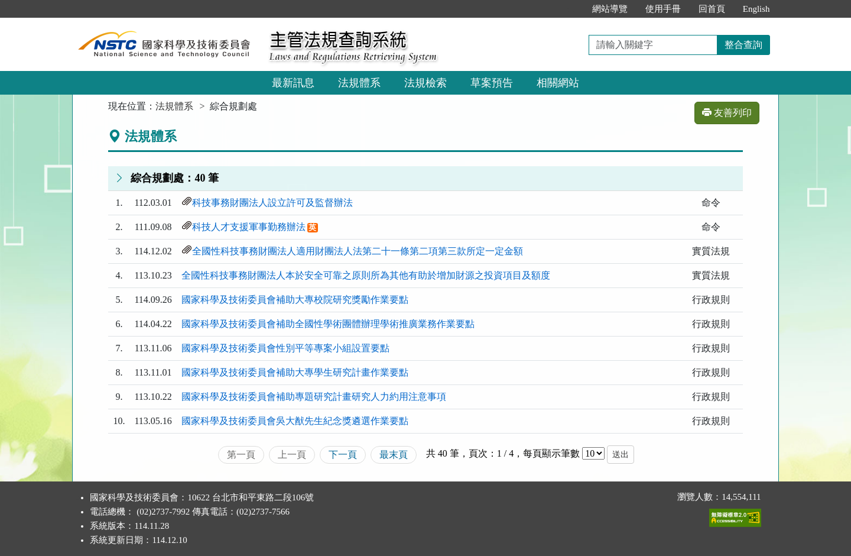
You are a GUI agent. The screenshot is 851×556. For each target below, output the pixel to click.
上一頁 (292, 455)
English (756, 9)
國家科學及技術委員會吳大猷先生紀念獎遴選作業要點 (294, 421)
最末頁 (393, 455)
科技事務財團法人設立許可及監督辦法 (272, 203)
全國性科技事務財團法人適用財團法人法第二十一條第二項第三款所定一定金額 (357, 251)
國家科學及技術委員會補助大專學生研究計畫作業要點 (294, 372)
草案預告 (491, 83)
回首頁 (712, 9)
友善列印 (727, 113)
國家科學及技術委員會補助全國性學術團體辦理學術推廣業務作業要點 (328, 324)
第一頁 (241, 455)
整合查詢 (743, 45)
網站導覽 (610, 9)
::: (570, 9)
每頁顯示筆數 (551, 453)
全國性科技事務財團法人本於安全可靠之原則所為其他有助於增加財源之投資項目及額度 (365, 275)
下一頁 (343, 455)
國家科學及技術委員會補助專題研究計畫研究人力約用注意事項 (313, 397)
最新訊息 (293, 83)
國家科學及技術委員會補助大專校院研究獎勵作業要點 (294, 300)
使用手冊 (663, 9)
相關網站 (558, 83)
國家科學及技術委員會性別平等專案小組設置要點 (285, 348)
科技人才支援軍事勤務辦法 (249, 227)
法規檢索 (425, 83)
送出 (620, 454)
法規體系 (359, 83)
